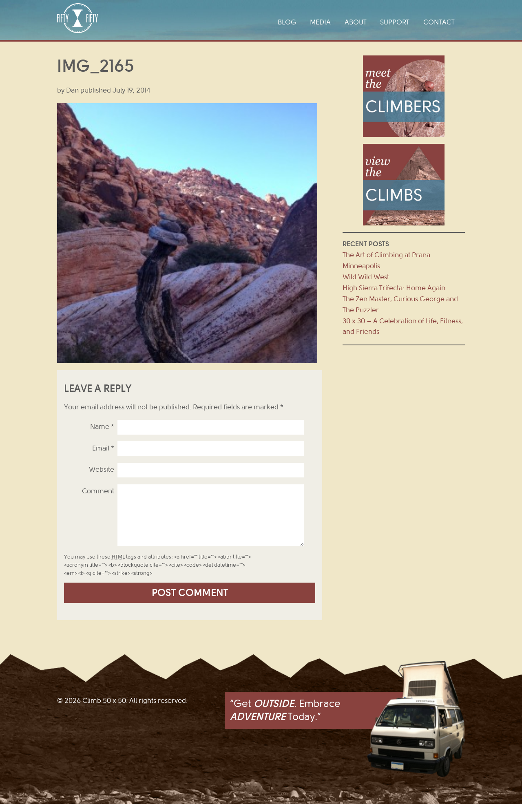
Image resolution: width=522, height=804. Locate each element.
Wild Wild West (366, 277)
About (356, 22)
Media (320, 22)
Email (103, 448)
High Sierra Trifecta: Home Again (394, 288)
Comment (98, 491)
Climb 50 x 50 (77, 18)
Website (101, 469)
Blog (287, 22)
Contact (439, 22)
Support (394, 22)
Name (102, 427)
